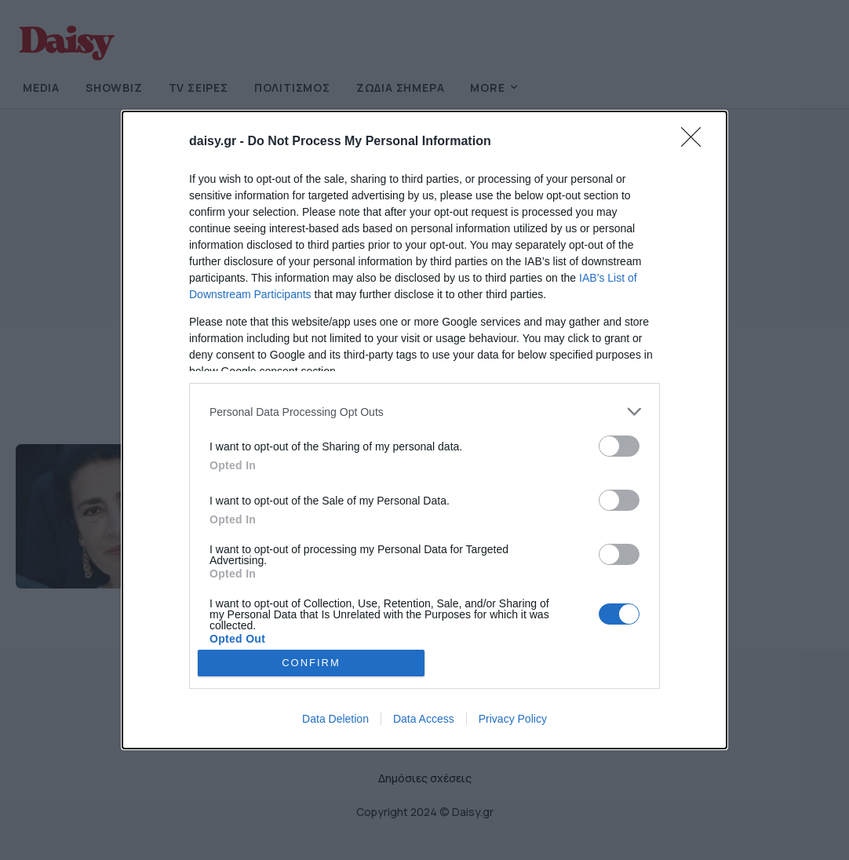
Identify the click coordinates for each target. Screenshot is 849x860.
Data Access (423, 718)
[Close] (696, 142)
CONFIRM (311, 663)
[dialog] (424, 430)
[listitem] (424, 411)
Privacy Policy (513, 718)
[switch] (619, 446)
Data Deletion (335, 718)
